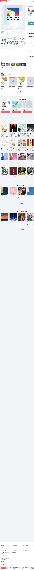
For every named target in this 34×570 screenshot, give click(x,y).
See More (22, 116)
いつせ (27, 109)
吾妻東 (5, 109)
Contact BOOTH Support (26, 550)
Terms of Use (11, 568)
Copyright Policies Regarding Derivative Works (5, 559)
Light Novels (2, 85)
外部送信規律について (27, 568)
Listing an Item (3, 547)
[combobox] (8, 1)
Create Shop (26, 1)
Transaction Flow (14, 552)
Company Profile (7, 568)
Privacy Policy (23, 568)
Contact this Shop (30, 56)
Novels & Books (30, 5)
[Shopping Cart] (30, 1)
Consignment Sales (3, 556)
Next (24, 17)
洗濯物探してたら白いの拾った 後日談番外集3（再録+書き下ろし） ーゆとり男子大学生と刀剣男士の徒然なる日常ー (4, 87)
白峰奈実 (16, 109)
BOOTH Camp (3, 561)
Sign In (14, 1)
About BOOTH (20, 1)
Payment (30, 51)
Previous (1, 17)
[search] (9, 1)
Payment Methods (14, 550)
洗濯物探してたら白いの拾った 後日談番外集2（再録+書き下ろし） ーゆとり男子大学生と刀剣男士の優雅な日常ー (22, 87)
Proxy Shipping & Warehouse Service (5, 553)
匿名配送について (3, 550)
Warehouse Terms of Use (15, 568)
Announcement (25, 547)
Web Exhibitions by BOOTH (15, 555)
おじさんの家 (7, 74)
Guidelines (20, 567)
